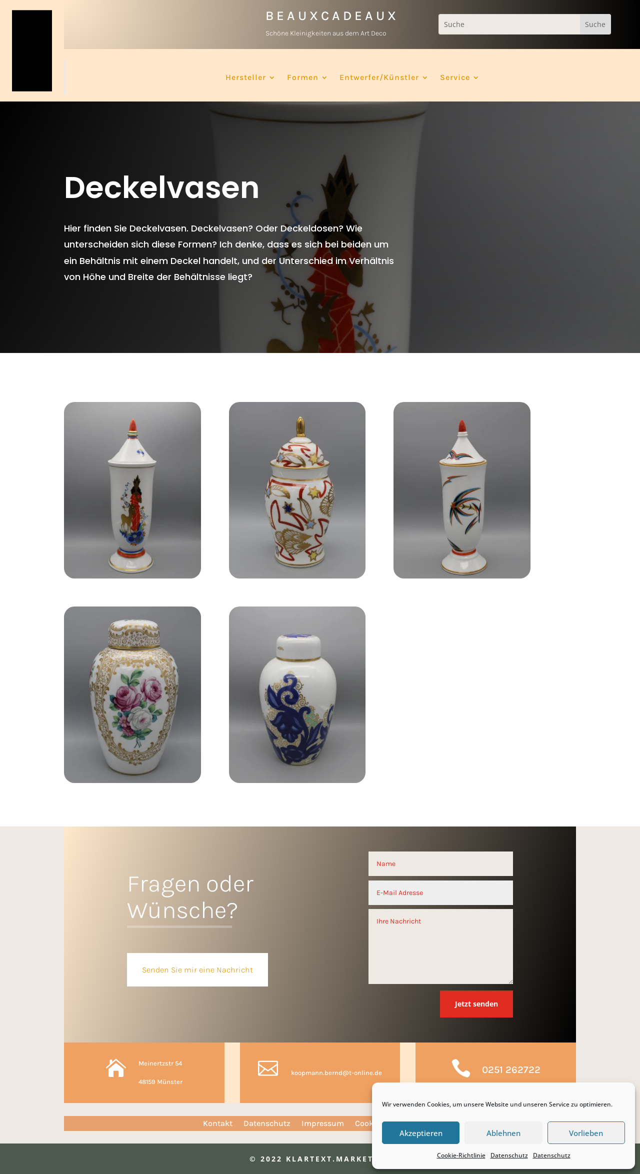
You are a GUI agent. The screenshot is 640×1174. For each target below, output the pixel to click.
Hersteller (246, 78)
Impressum (323, 1124)
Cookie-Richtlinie (461, 1155)
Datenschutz (509, 1155)
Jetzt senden (476, 1003)
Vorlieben (586, 1133)
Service (455, 78)
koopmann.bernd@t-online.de (336, 1072)
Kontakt (217, 1124)
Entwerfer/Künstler (379, 78)
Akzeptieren (421, 1133)
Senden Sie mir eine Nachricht (197, 969)
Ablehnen (503, 1133)
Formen (302, 78)
